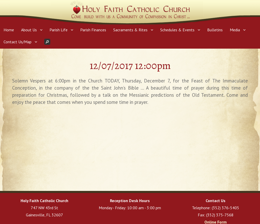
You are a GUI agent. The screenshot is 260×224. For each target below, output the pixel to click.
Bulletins (215, 29)
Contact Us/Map (17, 41)
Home (9, 29)
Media (235, 29)
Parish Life (59, 29)
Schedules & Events (177, 29)
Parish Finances (93, 29)
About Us (29, 29)
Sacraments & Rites (130, 29)
